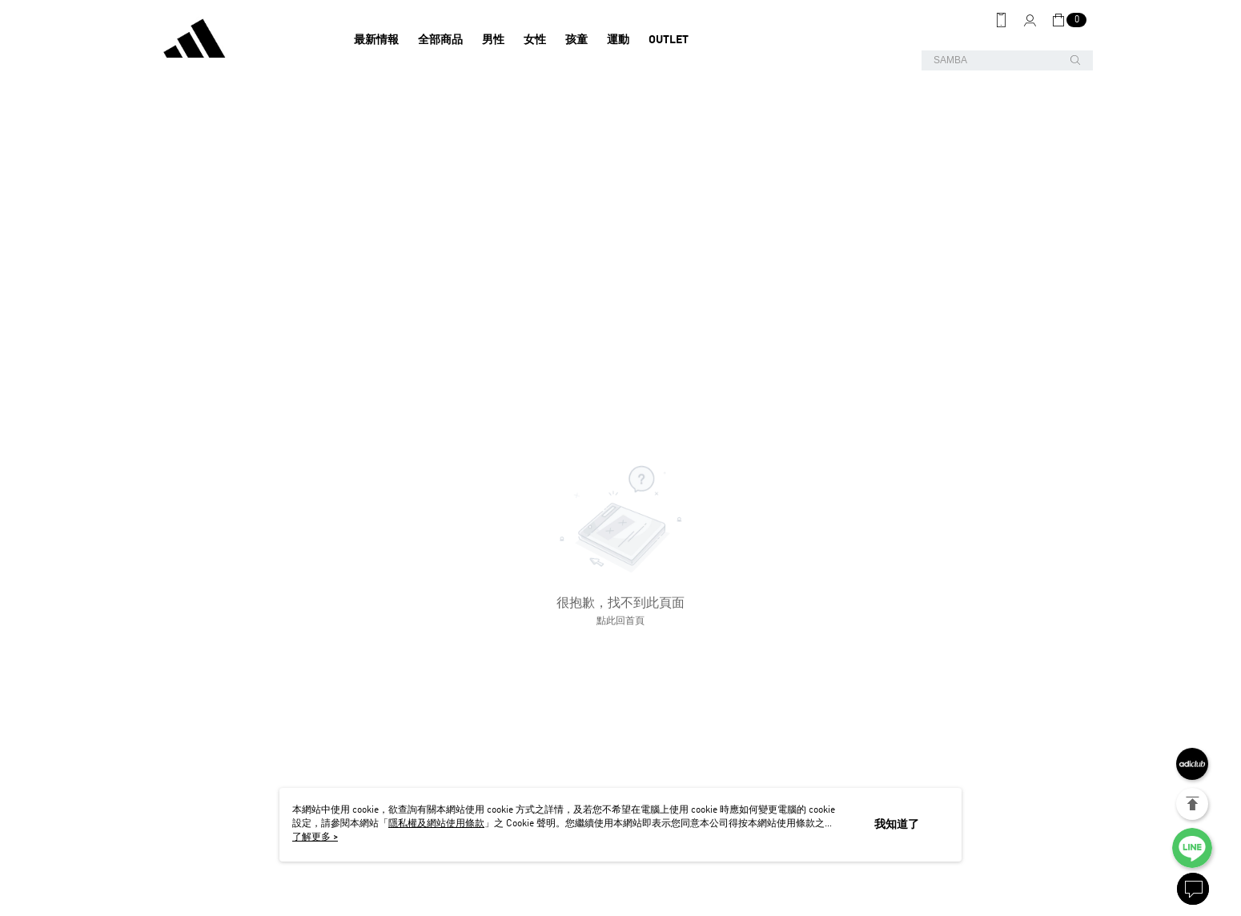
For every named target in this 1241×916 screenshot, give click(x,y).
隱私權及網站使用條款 (436, 824)
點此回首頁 (620, 621)
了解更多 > (315, 837)
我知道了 (896, 824)
